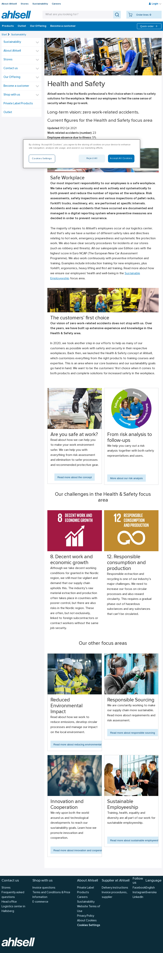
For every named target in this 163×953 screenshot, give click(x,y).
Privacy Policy (85, 916)
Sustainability (40, 4)
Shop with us (12, 95)
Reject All (91, 158)
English (150, 888)
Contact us (11, 68)
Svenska (151, 892)
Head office (9, 902)
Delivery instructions (115, 888)
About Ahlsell (9, 4)
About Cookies (87, 920)
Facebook (139, 888)
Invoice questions (43, 888)
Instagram (139, 892)
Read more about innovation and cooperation (79, 850)
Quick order (149, 26)
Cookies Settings (88, 925)
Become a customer (63, 26)
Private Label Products (18, 103)
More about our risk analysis (126, 478)
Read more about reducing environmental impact (81, 744)
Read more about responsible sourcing (132, 732)
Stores (25, 4)
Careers (56, 4)
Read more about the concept (74, 477)
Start (4, 35)
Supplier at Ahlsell (116, 880)
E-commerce (40, 902)
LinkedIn (138, 897)
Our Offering (38, 26)
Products (8, 26)
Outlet (22, 26)
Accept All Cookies (121, 158)
